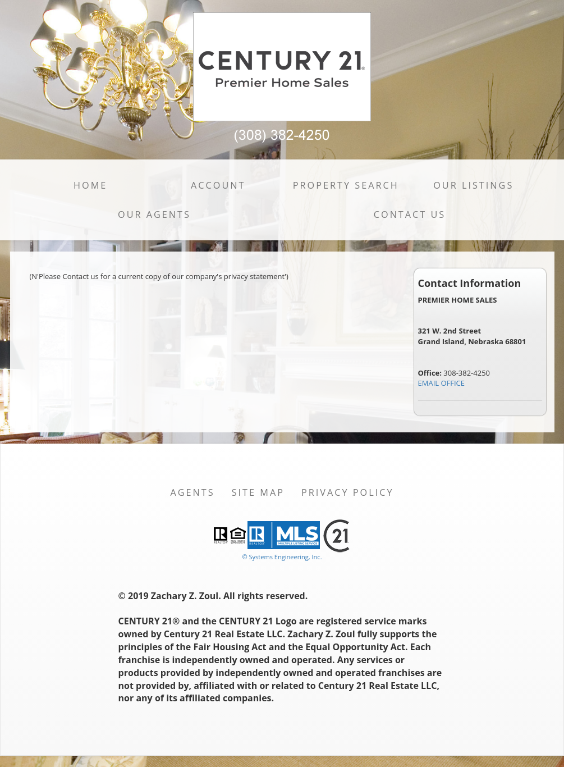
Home (90, 185)
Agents (192, 492)
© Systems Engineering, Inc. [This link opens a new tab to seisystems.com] (282, 557)
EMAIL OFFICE (441, 383)
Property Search (346, 185)
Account (218, 185)
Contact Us (410, 214)
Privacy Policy (347, 492)
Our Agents (154, 214)
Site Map (258, 492)
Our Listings (473, 185)
